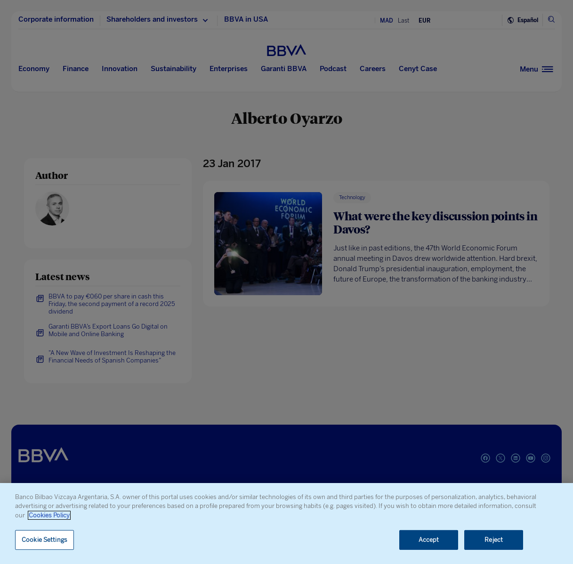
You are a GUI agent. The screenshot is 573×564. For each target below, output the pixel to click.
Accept (429, 539)
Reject (493, 539)
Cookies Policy (49, 515)
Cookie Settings (44, 539)
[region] (286, 523)
